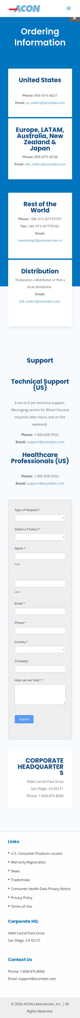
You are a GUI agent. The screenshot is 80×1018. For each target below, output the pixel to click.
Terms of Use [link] (21, 906)
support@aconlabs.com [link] (45, 442)
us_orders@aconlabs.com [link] (45, 106)
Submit (24, 719)
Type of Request (27, 510)
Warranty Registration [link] (28, 862)
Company (21, 661)
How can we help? (29, 680)
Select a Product (27, 529)
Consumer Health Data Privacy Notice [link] (41, 888)
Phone (20, 623)
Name (20, 548)
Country (21, 642)
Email (20, 603)
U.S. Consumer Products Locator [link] (37, 853)
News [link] (15, 871)
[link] (25, 8)
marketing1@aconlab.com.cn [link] (40, 242)
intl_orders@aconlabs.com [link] (45, 167)
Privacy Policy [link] (21, 897)
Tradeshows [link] (20, 879)
